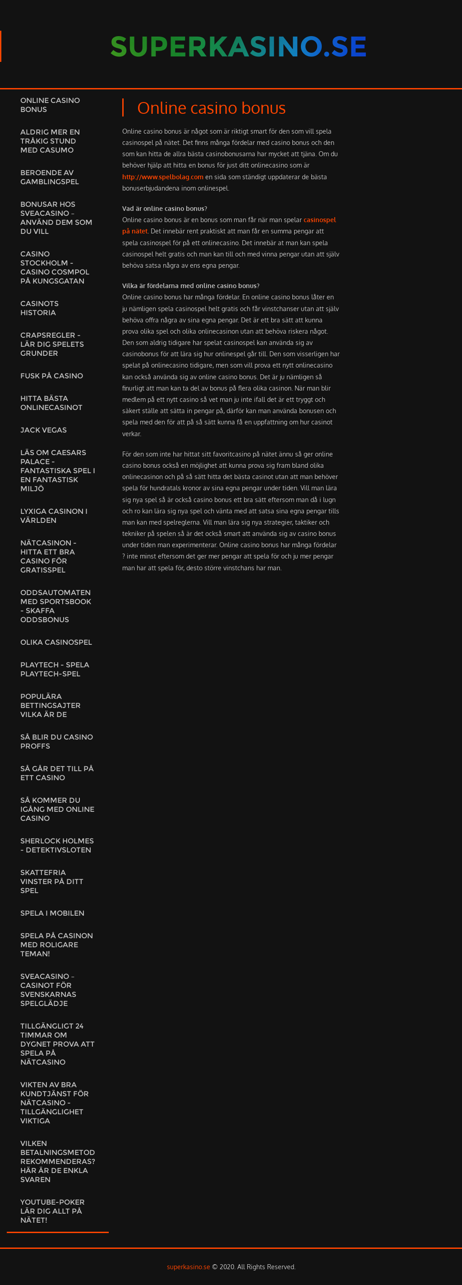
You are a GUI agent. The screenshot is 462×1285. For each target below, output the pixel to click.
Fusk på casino (51, 376)
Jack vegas (43, 430)
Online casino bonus (50, 105)
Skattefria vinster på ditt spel (51, 881)
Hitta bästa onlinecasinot (51, 403)
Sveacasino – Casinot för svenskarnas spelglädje (48, 990)
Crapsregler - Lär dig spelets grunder (52, 344)
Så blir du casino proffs (56, 741)
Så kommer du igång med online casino (57, 809)
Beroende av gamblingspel (49, 177)
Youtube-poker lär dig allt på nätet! (52, 1211)
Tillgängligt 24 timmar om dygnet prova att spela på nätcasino (57, 1044)
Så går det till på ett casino (57, 773)
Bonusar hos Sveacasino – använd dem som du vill (56, 218)
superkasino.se (188, 1267)
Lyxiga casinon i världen (54, 516)
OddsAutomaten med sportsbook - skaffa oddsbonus (55, 606)
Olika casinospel (56, 642)
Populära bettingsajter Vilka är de (50, 705)
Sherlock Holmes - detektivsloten (57, 845)
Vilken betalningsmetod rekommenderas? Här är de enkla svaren (57, 1161)
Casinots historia (39, 308)
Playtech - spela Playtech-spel (54, 669)
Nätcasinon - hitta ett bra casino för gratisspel (48, 556)
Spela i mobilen (52, 913)
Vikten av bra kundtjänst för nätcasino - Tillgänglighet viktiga (54, 1102)
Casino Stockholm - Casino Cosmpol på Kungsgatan (54, 267)
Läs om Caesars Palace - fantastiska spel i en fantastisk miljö (57, 470)
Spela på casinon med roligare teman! (56, 944)
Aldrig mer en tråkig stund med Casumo (50, 141)
